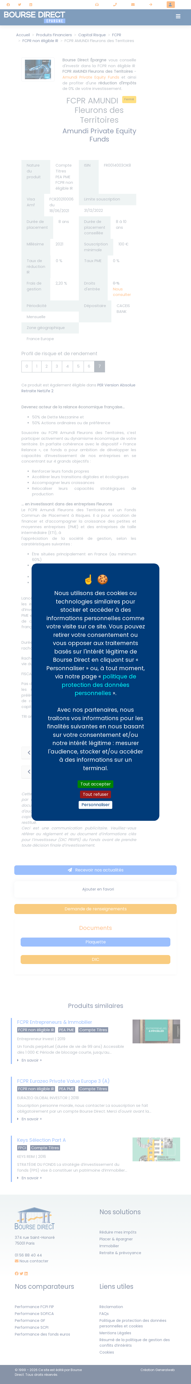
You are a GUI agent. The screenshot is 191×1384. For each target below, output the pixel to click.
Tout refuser (95, 795)
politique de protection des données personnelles (99, 685)
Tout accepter (95, 784)
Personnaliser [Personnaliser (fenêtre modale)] (95, 805)
